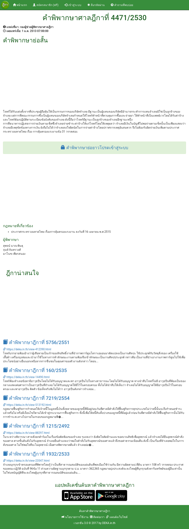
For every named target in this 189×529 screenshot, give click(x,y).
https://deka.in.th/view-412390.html (27, 349)
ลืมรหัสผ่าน (96, 5)
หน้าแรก (21, 5)
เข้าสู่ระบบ (72, 5)
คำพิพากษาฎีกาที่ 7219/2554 (36, 398)
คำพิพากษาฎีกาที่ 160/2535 (35, 370)
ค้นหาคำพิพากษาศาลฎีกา (94, 511)
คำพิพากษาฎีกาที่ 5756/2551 (36, 342)
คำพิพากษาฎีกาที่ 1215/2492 (36, 426)
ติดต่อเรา (97, 517)
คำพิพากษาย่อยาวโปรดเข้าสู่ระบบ (94, 147)
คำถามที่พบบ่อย (122, 5)
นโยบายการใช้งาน (74, 517)
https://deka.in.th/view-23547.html (26, 460)
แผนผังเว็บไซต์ (116, 517)
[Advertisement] (94, 74)
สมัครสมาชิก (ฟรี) (45, 5)
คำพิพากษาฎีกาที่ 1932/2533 (36, 454)
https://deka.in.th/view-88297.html (26, 432)
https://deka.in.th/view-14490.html (26, 377)
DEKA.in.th (108, 523)
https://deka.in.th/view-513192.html (27, 404)
